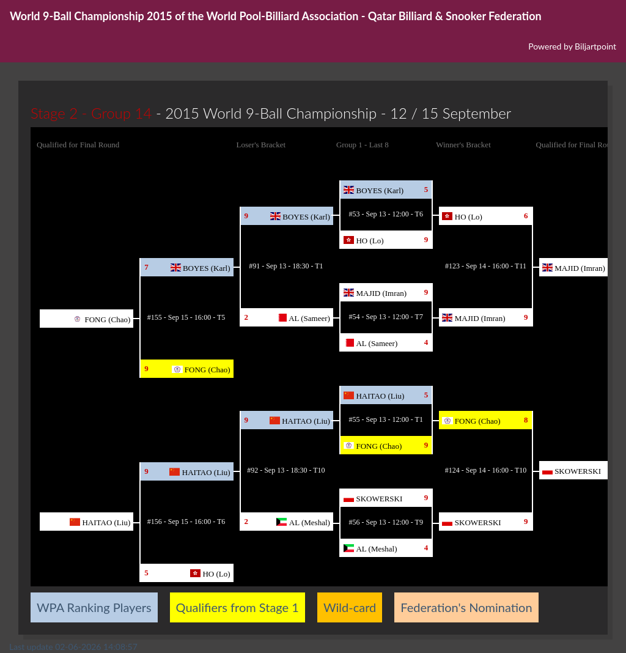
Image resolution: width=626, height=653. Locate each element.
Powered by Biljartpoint (572, 46)
